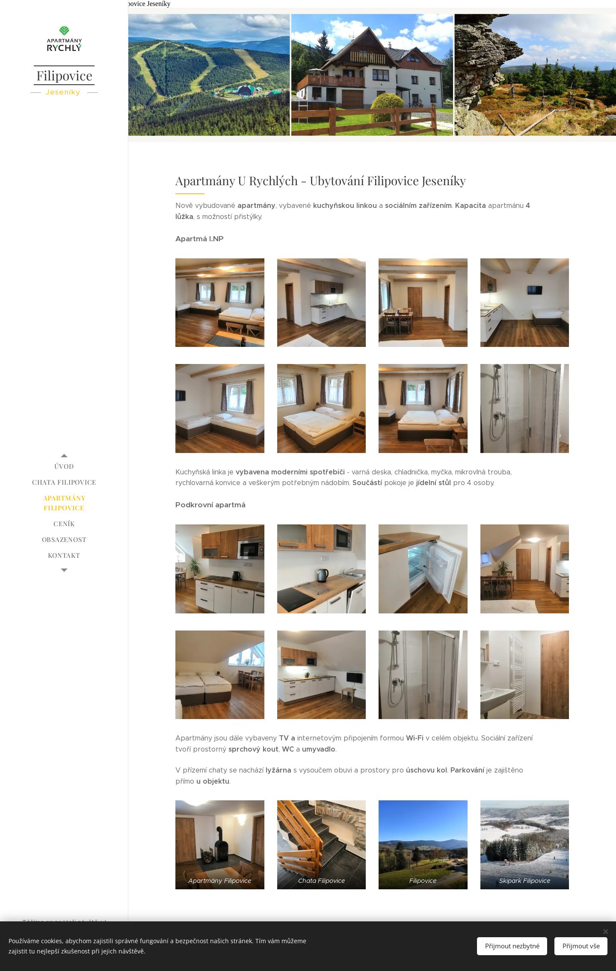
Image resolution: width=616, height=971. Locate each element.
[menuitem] (64, 466)
